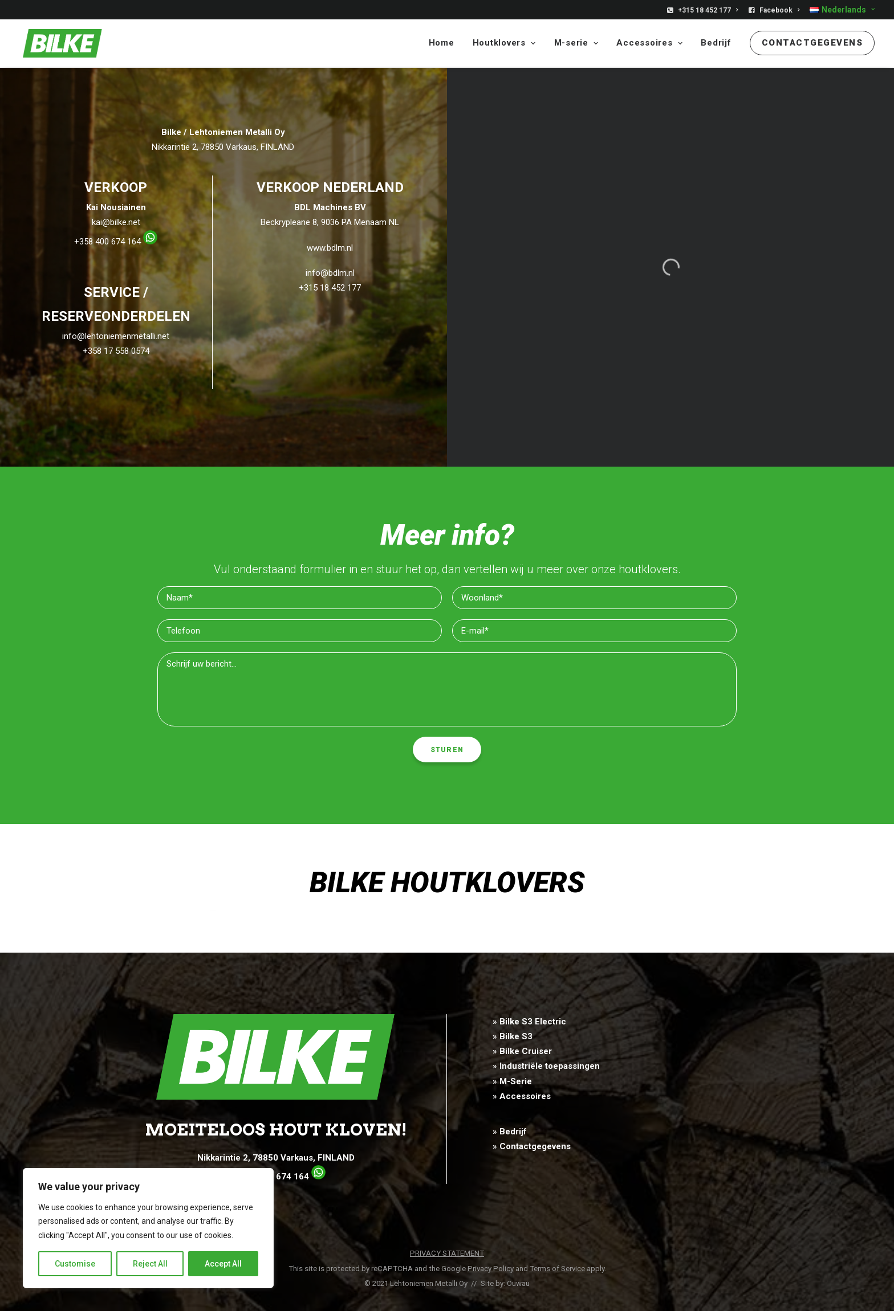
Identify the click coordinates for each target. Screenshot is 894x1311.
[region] (148, 1228)
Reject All (150, 1263)
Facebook (779, 10)
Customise (75, 1263)
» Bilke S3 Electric (529, 1021)
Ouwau (518, 1283)
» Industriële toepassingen (546, 1066)
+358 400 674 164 (115, 242)
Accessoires (649, 44)
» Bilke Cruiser (522, 1052)
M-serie (576, 44)
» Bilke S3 (513, 1036)
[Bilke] (59, 44)
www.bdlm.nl (330, 248)
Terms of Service (557, 1268)
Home (441, 44)
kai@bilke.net (116, 223)
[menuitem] (704, 10)
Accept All (223, 1263)
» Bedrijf (510, 1132)
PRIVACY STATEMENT (447, 1253)
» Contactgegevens (532, 1147)
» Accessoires (522, 1096)
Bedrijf (716, 44)
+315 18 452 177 (708, 10)
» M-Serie (512, 1081)
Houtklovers (504, 44)
